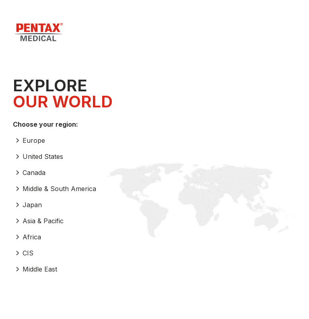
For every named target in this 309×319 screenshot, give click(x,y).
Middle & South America (54, 188)
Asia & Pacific (38, 221)
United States (38, 156)
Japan (27, 205)
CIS (23, 253)
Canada (29, 172)
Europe (29, 140)
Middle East (35, 269)
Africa (27, 237)
